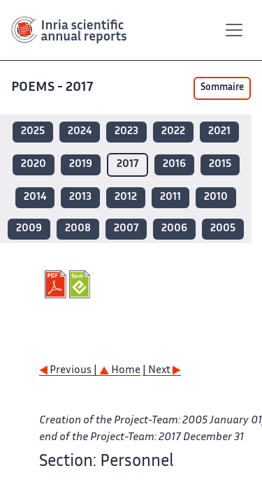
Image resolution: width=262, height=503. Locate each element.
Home (119, 370)
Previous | (69, 370)
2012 (126, 197)
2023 (126, 131)
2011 (170, 197)
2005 (222, 228)
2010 (216, 197)
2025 (33, 131)
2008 (78, 228)
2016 (174, 164)
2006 (174, 228)
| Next (162, 370)
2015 (220, 164)
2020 (33, 164)
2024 (80, 131)
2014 (35, 197)
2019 (80, 164)
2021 (219, 131)
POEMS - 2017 (53, 88)
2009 (29, 228)
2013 (80, 197)
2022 (173, 131)
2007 (126, 228)
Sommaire (222, 88)
